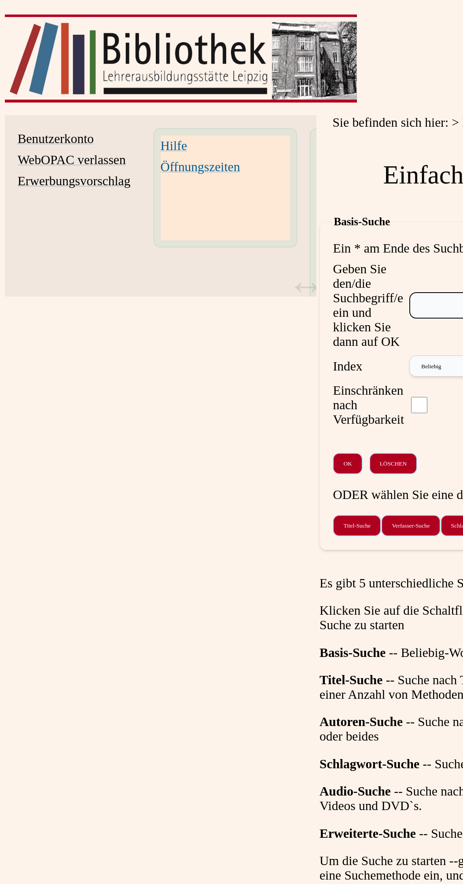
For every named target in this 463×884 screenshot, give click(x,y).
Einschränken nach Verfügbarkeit (368, 404)
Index (347, 366)
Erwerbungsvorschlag (74, 181)
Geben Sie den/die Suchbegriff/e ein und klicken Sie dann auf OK (368, 305)
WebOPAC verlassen (72, 160)
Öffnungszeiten (200, 167)
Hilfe (174, 146)
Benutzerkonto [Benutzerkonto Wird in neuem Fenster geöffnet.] (56, 139)
